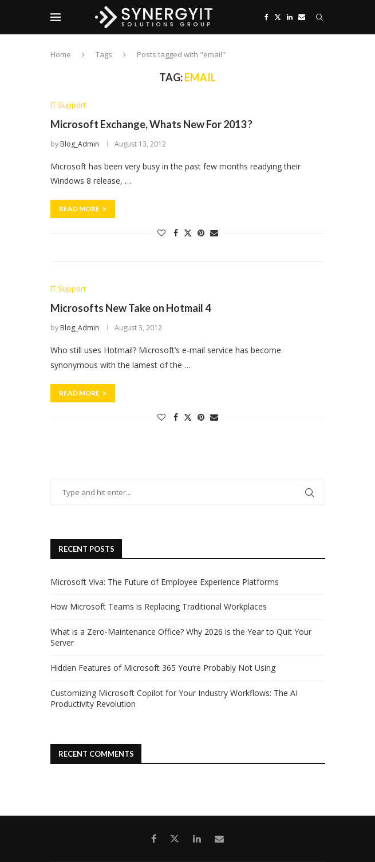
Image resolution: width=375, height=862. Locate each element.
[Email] (301, 17)
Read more (82, 208)
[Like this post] (161, 232)
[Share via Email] (214, 232)
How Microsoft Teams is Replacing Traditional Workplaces (158, 606)
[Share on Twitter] (188, 232)
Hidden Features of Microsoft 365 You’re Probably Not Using (162, 667)
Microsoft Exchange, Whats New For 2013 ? (151, 124)
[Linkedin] (290, 17)
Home (60, 54)
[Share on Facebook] (175, 232)
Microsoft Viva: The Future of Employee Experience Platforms (164, 581)
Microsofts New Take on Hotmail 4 (130, 308)
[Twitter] (277, 17)
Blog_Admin (79, 144)
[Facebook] (267, 17)
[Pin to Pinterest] (201, 232)
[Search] (319, 17)
